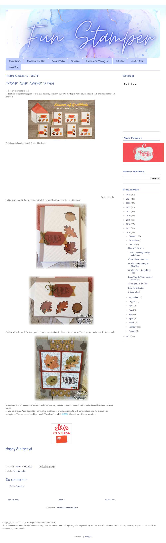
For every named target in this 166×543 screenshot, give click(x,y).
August (132, 301)
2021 (128, 211)
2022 (128, 207)
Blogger (88, 536)
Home (62, 499)
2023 (128, 203)
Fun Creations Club (36, 61)
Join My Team (137, 61)
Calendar (120, 61)
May (131, 314)
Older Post (110, 499)
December (133, 236)
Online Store (15, 61)
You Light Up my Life (137, 283)
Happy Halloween (136, 248)
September (134, 297)
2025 (128, 194)
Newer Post (13, 499)
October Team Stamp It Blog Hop (138, 264)
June (131, 310)
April (131, 318)
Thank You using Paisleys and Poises (139, 253)
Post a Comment (17, 486)
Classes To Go (58, 61)
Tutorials (75, 61)
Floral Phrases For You (138, 259)
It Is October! (134, 292)
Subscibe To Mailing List (97, 61)
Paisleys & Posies (135, 288)
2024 (128, 199)
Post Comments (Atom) (67, 507)
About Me (13, 67)
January (132, 331)
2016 (128, 232)
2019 (128, 220)
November (133, 240)
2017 (128, 228)
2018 (128, 224)
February (133, 327)
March (132, 322)
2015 (128, 336)
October (132, 244)
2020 (128, 215)
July (131, 305)
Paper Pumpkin (19, 471)
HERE (65, 414)
